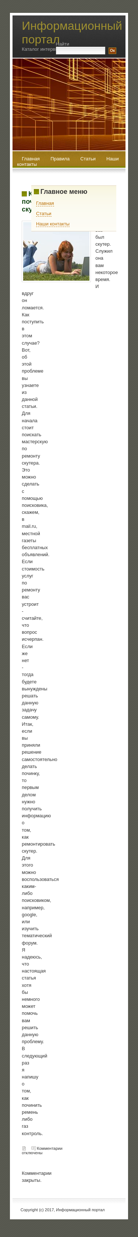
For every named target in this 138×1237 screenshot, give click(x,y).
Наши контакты (53, 224)
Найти (63, 44)
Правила (60, 158)
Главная (45, 203)
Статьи (88, 158)
